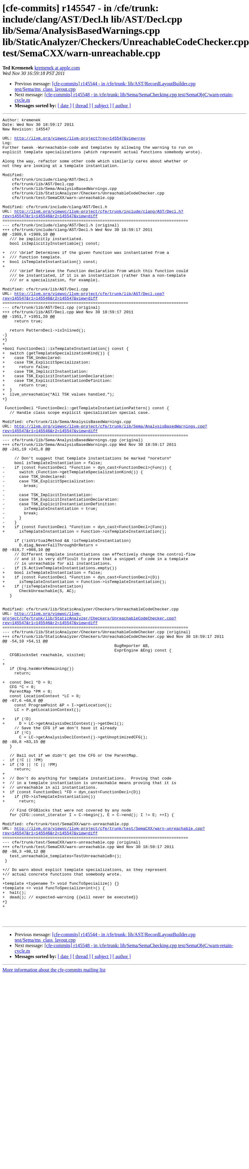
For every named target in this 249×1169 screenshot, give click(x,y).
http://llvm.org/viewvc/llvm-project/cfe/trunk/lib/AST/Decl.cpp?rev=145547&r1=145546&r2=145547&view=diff (83, 331)
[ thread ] (82, 105)
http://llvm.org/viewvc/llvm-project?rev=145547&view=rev (79, 142)
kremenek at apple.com (57, 67)
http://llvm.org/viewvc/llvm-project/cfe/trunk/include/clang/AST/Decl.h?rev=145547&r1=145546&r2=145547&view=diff (92, 233)
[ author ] (122, 105)
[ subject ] (101, 105)
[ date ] (64, 105)
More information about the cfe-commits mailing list (54, 1130)
